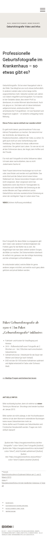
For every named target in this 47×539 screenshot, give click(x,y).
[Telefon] (13, 527)
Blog (9, 23)
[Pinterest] (5, 527)
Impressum (11, 511)
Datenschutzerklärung (17, 505)
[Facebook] (8, 527)
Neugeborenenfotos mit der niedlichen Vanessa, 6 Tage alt (23, 483)
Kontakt (10, 503)
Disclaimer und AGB (15, 508)
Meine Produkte (34, 23)
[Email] (10, 527)
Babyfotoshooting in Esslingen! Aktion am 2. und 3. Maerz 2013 (23, 474)
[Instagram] (3, 527)
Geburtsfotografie (19, 23)
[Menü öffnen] (43, 9)
